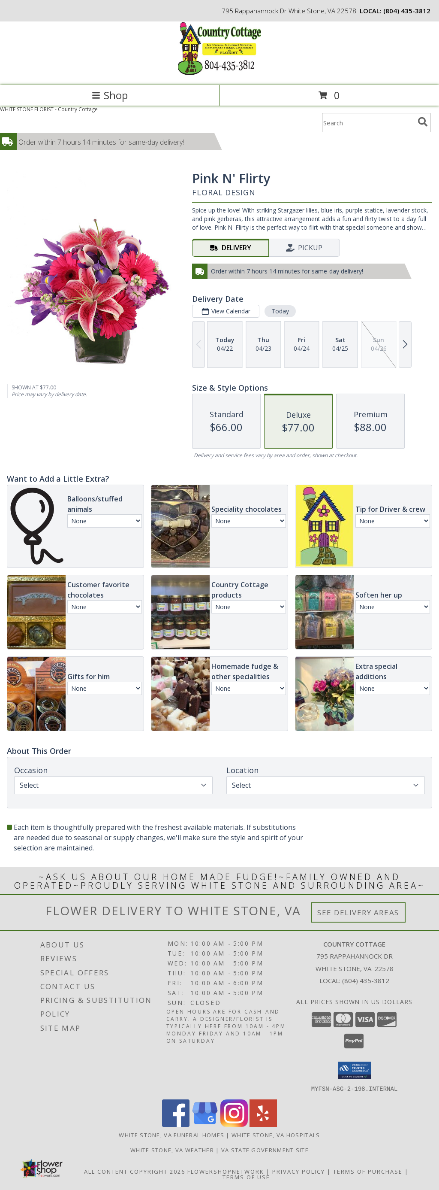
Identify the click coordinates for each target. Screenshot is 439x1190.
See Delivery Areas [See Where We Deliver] (358, 912)
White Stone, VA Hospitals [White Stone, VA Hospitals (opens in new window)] (276, 1134)
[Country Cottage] (219, 73)
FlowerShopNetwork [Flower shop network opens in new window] (225, 1171)
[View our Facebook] (175, 1124)
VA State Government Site (265, 1150)
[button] (354, 1070)
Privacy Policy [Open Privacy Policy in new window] (298, 1171)
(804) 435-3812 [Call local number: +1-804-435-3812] (406, 10)
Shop (110, 95)
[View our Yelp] (263, 1124)
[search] (422, 122)
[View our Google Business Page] (205, 1124)
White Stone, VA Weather (172, 1150)
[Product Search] (368, 122)
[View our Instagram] (234, 1124)
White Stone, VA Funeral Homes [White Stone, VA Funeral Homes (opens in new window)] (171, 1134)
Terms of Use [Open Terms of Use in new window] (246, 1177)
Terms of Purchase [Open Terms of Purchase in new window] (368, 1171)
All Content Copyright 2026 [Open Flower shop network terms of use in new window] (134, 1171)
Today (280, 311)
